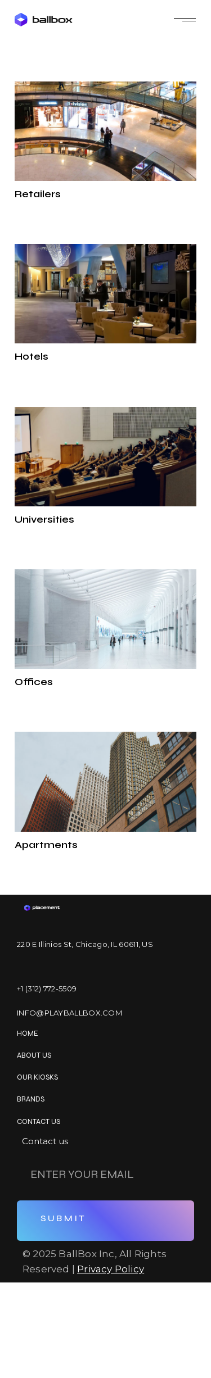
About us (34, 1055)
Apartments (46, 844)
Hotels (31, 356)
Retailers (38, 194)
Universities (44, 519)
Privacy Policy (110, 1269)
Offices (34, 682)
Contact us (38, 1121)
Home (27, 1033)
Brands (30, 1099)
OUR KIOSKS (37, 1077)
